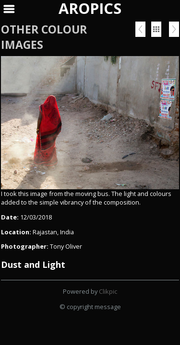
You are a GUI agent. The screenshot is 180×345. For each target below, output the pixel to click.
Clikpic (108, 291)
